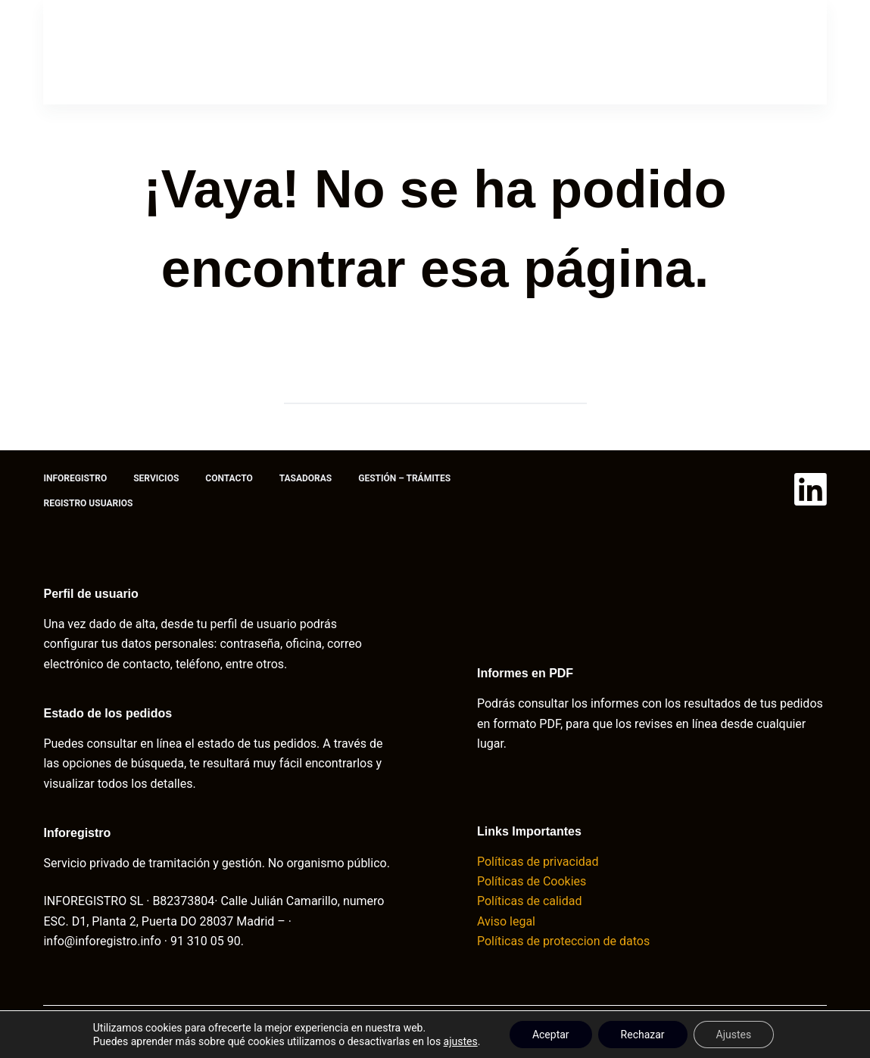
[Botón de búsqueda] (572, 389)
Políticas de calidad (529, 901)
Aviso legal (506, 921)
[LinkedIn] (810, 489)
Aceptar (550, 1034)
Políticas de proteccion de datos (565, 941)
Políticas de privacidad (538, 861)
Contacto (330, 51)
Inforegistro (133, 51)
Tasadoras (430, 51)
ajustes (461, 1041)
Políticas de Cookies (533, 881)
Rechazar (643, 1034)
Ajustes (734, 1034)
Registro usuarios (88, 503)
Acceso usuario (734, 52)
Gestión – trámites (550, 51)
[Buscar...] (420, 389)
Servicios (236, 51)
